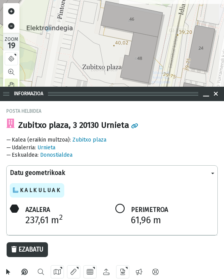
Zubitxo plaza (89, 139)
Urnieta (46, 147)
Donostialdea (56, 155)
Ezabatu (27, 249)
